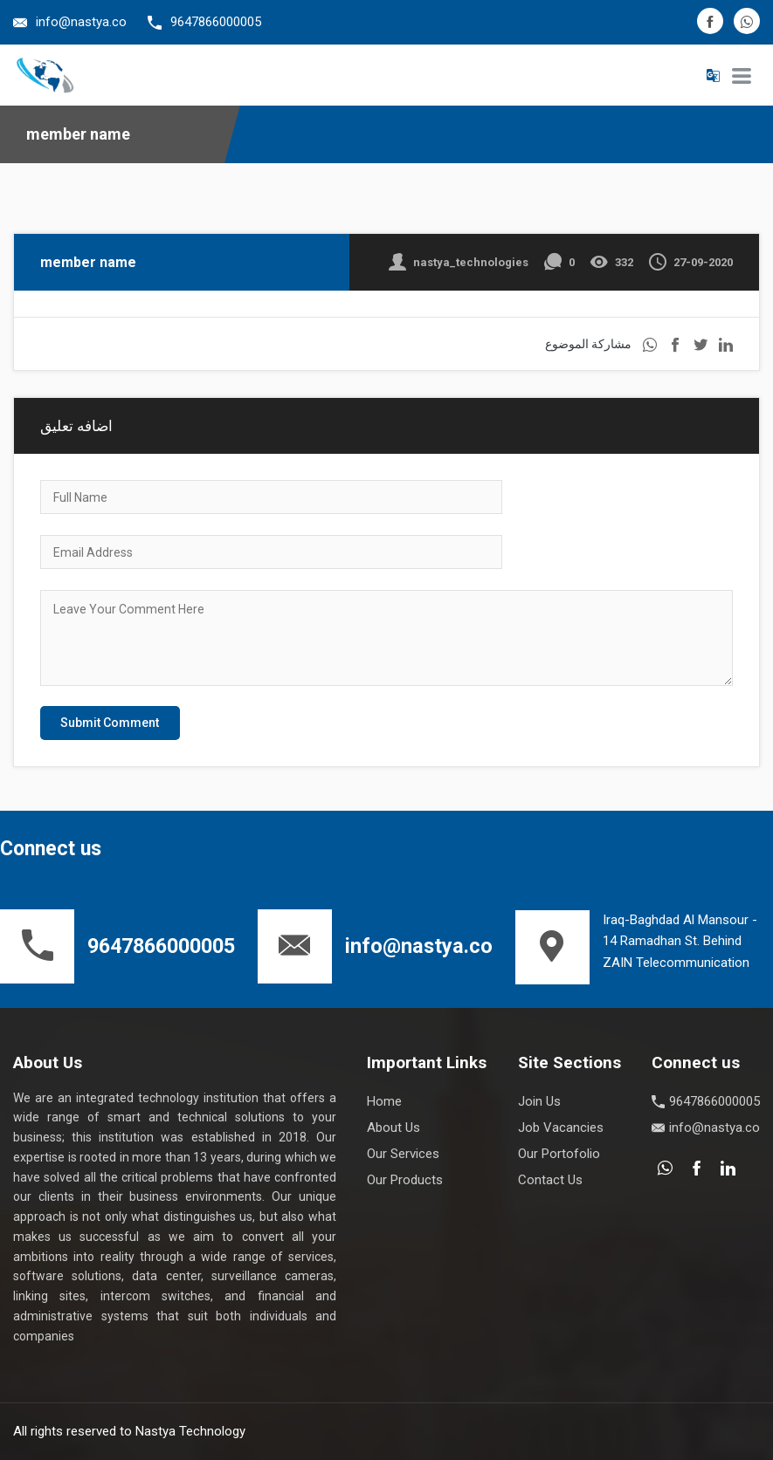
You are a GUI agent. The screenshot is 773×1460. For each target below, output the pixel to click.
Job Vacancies (561, 1127)
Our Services (403, 1154)
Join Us (539, 1101)
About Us (393, 1127)
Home (384, 1101)
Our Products (405, 1180)
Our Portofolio (559, 1154)
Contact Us (550, 1180)
